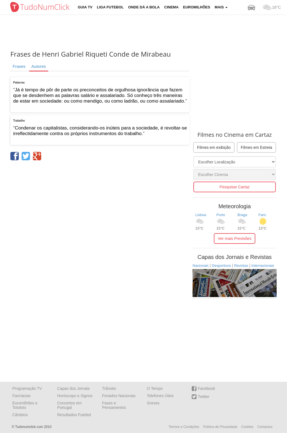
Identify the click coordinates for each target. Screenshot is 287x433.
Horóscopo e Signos (74, 395)
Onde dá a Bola (143, 7)
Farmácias (21, 395)
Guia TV (85, 7)
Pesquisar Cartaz (234, 187)
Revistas (241, 265)
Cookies (247, 427)
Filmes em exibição (214, 147)
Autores (38, 66)
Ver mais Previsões (234, 238)
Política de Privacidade (220, 427)
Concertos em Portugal (69, 405)
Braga (242, 215)
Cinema (171, 7)
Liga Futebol (110, 7)
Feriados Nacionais (119, 395)
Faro (262, 215)
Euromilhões (196, 7)
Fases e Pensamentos (114, 405)
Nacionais (201, 265)
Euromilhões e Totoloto (25, 405)
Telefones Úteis (160, 395)
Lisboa (200, 215)
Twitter (200, 396)
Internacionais (262, 265)
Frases (19, 66)
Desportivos (221, 265)
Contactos (264, 427)
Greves (153, 403)
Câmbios (20, 415)
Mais (221, 7)
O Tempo (155, 388)
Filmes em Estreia (256, 147)
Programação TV (27, 388)
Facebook (203, 388)
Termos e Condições (183, 427)
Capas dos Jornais (73, 388)
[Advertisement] (148, 32)
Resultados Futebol (74, 415)
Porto (220, 215)
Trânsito (109, 388)
